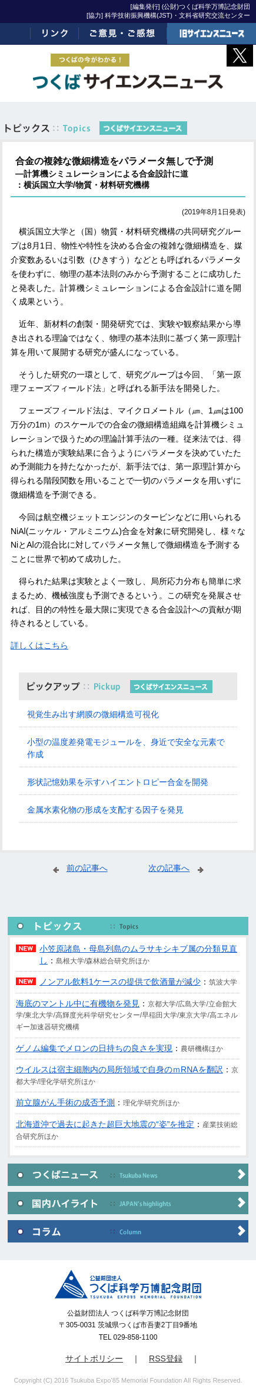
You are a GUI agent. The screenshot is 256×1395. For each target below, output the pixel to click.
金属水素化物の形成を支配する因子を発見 (105, 809)
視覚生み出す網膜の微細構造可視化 (93, 714)
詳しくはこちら (39, 645)
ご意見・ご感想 (123, 33)
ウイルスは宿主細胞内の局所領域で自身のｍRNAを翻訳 (119, 1069)
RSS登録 (165, 1358)
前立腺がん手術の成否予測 (65, 1102)
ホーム (15, 33)
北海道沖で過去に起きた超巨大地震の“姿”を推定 (105, 1124)
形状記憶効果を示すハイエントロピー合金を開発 (117, 782)
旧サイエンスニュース (211, 33)
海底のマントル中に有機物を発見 (77, 1003)
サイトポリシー (94, 1358)
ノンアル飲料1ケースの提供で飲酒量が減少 (120, 981)
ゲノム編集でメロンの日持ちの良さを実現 (94, 1048)
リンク (55, 33)
